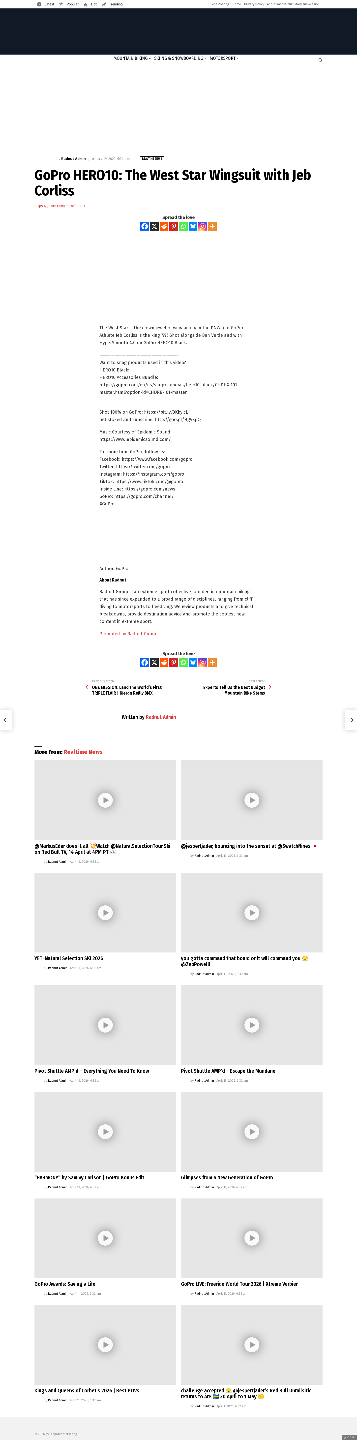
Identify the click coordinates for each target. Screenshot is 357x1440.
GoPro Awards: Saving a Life (64, 1284)
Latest (49, 4)
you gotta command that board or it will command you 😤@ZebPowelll (244, 961)
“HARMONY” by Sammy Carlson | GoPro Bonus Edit (89, 1177)
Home (236, 4)
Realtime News (83, 751)
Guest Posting (218, 4)
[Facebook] (144, 226)
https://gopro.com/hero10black (59, 206)
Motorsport (223, 58)
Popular (72, 4)
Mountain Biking (131, 58)
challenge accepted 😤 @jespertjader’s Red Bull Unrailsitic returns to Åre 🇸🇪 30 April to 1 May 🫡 (246, 1393)
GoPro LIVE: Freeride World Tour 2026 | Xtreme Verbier (239, 1284)
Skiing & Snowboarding (178, 58)
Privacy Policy (254, 4)
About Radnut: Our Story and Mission (293, 4)
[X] (154, 226)
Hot (93, 4)
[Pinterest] (173, 226)
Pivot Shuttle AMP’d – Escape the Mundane (228, 1071)
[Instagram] (202, 226)
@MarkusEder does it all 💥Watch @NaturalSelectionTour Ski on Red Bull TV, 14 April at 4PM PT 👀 (102, 849)
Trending (115, 4)
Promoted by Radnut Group (127, 634)
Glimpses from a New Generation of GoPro (227, 1177)
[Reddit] (164, 226)
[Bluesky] (193, 226)
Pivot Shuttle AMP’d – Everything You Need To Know (91, 1071)
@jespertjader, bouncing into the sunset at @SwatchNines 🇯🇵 (249, 846)
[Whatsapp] (183, 226)
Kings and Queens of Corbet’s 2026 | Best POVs (86, 1390)
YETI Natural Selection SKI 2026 (68, 958)
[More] (212, 226)
